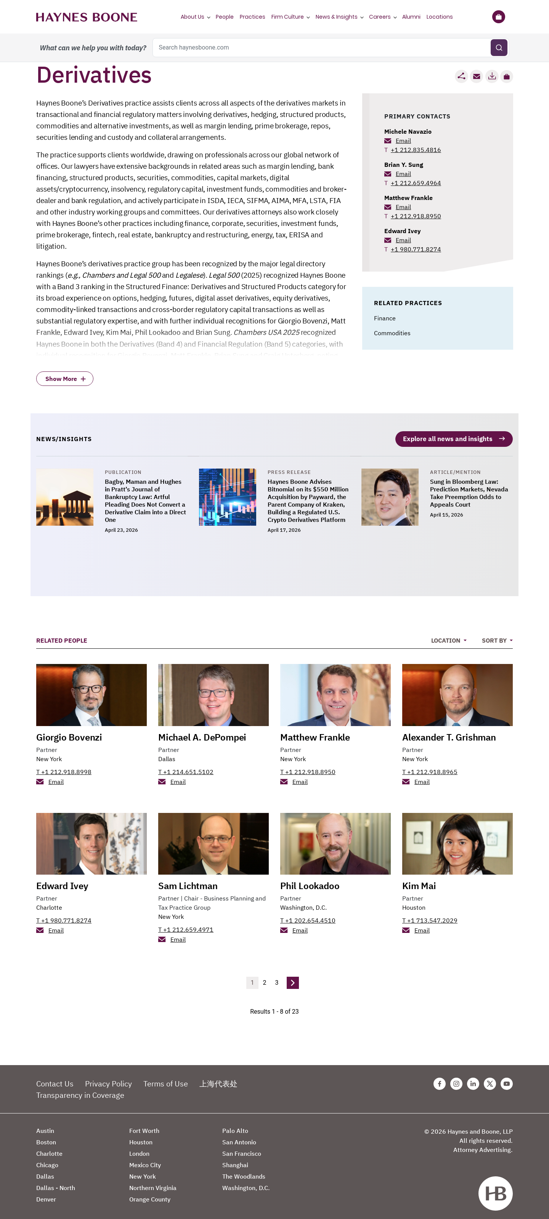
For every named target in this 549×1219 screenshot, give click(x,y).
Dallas (166, 754)
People (225, 17)
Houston (413, 903)
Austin (45, 1126)
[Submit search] (499, 47)
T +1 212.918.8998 (64, 767)
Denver (46, 1194)
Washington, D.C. (303, 903)
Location (446, 636)
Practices (252, 17)
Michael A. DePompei (202, 732)
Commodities (392, 333)
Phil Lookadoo (309, 881)
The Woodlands (243, 1172)
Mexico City (145, 1160)
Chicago (47, 1160)
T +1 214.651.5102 (186, 767)
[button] (506, 76)
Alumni (411, 17)
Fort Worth (144, 1126)
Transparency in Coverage (80, 1090)
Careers (380, 17)
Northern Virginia (153, 1183)
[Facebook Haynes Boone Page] (439, 1079)
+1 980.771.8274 (416, 249)
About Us (192, 17)
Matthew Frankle (408, 198)
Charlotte (49, 903)
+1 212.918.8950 (416, 216)
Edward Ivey (402, 231)
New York (49, 754)
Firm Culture (287, 17)
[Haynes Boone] (86, 17)
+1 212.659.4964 (416, 183)
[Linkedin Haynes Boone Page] (473, 1079)
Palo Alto (235, 1126)
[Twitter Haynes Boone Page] (490, 1079)
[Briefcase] (498, 16)
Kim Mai (419, 881)
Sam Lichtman (188, 881)
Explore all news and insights (445, 433)
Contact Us (55, 1079)
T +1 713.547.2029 (430, 916)
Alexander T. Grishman (449, 732)
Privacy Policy (108, 1079)
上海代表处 (218, 1079)
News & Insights (337, 17)
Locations (440, 17)
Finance (385, 318)
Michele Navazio (408, 131)
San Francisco (241, 1149)
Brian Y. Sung (403, 164)
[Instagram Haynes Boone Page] (456, 1079)
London (139, 1149)
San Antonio (239, 1137)
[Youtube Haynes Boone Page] (507, 1079)
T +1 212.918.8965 (430, 767)
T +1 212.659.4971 (186, 925)
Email (403, 140)
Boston (46, 1137)
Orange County (149, 1194)
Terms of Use (165, 1079)
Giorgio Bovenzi (69, 732)
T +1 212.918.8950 (308, 767)
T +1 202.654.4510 (308, 916)
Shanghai (235, 1160)
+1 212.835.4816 (416, 150)
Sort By (495, 636)
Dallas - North (55, 1183)
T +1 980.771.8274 (64, 916)
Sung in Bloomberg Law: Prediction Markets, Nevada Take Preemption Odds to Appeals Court (469, 488)
